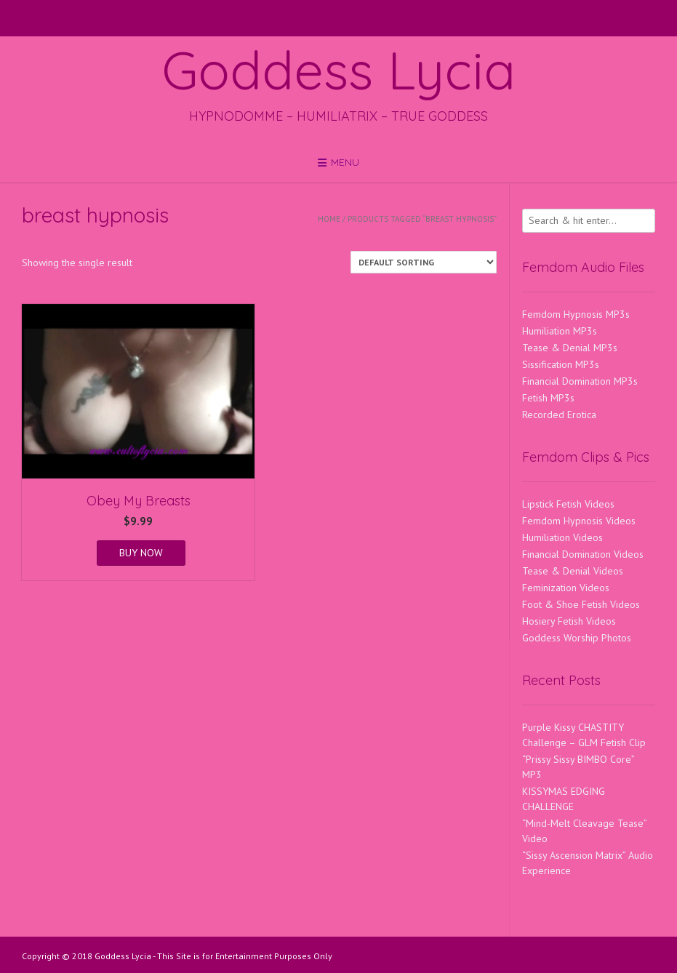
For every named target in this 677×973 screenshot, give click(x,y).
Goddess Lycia (339, 70)
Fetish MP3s (548, 397)
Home (329, 219)
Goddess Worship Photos (576, 637)
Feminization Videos (565, 587)
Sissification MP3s (560, 364)
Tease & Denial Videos (572, 570)
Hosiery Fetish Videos (569, 621)
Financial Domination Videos (583, 554)
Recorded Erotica (559, 414)
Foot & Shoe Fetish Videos (581, 604)
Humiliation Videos (562, 537)
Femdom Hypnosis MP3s (576, 314)
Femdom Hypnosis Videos (579, 520)
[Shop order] (423, 262)
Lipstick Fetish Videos (568, 503)
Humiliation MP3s (559, 330)
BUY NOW (141, 552)
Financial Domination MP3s (580, 381)
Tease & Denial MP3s (569, 347)
